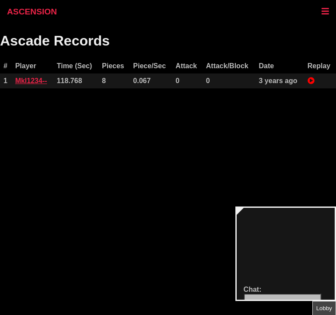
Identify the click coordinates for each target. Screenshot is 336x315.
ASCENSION (32, 11)
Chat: (253, 289)
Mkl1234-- (31, 80)
